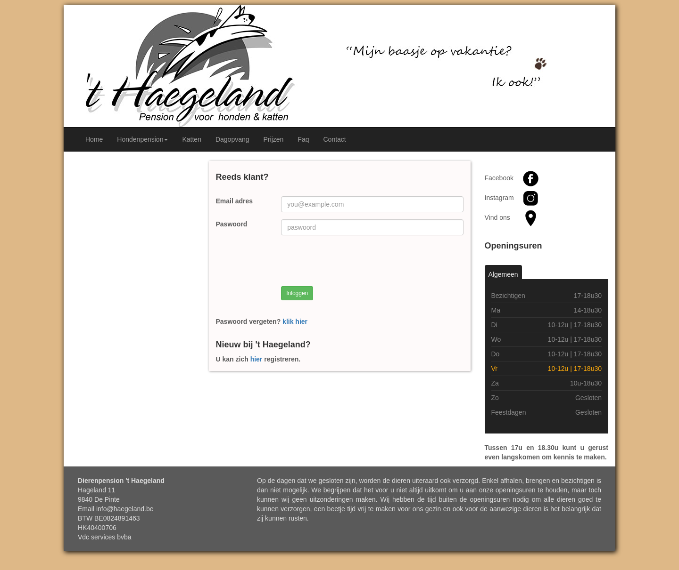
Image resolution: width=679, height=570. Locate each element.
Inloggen (297, 293)
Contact (334, 139)
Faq (303, 139)
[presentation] (352, 260)
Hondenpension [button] (142, 139)
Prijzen (274, 139)
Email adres (234, 201)
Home (94, 139)
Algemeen (503, 274)
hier (256, 359)
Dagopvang (232, 139)
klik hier (294, 321)
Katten (191, 139)
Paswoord (232, 224)
